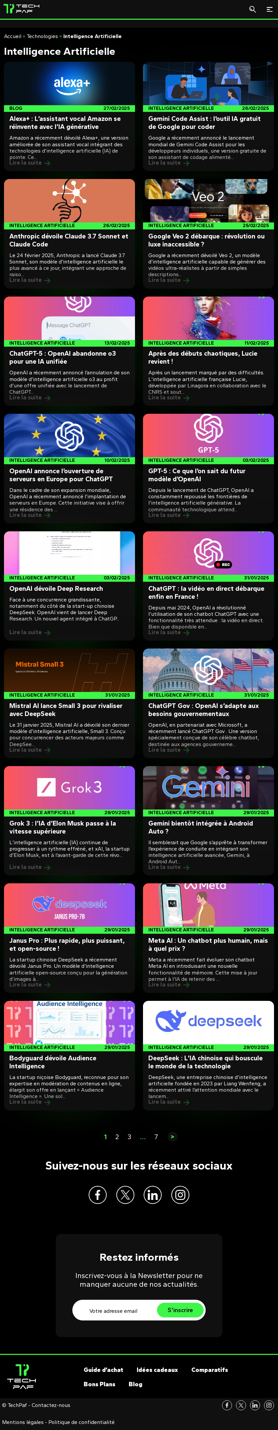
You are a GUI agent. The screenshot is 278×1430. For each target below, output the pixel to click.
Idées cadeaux (157, 1371)
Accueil (12, 36)
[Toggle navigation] (269, 9)
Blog (135, 1386)
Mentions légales (23, 1424)
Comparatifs (209, 1371)
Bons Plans (99, 1386)
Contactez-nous (51, 1407)
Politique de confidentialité (81, 1424)
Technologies (42, 36)
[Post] (69, 116)
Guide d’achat (103, 1371)
